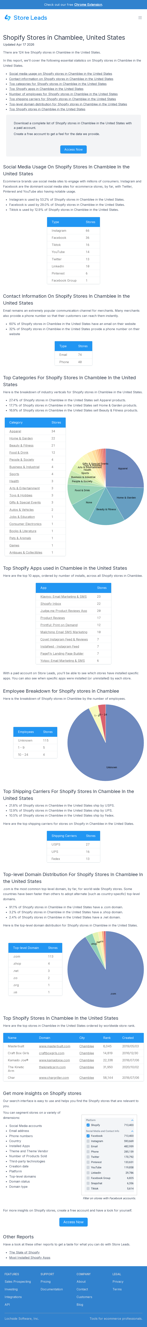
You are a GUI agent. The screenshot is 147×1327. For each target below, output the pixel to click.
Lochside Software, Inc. (22, 1318)
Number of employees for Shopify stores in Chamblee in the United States (63, 94)
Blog (80, 1304)
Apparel (15, 431)
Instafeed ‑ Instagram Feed (59, 646)
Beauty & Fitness (21, 445)
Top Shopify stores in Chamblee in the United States (47, 109)
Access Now (73, 149)
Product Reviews (52, 618)
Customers (84, 1297)
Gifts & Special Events (25, 502)
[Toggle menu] (140, 17)
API (7, 1304)
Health (14, 481)
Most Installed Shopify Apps (29, 1257)
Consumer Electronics (25, 524)
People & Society (21, 460)
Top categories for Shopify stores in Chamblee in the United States (58, 84)
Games (14, 545)
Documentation (52, 1289)
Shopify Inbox (50, 604)
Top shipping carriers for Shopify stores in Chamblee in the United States (62, 99)
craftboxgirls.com (51, 1053)
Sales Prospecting (18, 1281)
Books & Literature (22, 531)
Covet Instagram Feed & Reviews (64, 639)
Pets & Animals (20, 538)
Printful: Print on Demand (59, 625)
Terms (117, 1289)
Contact (82, 1289)
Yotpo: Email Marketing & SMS (62, 661)
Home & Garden (21, 438)
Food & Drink (18, 452)
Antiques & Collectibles (25, 552)
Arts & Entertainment (24, 488)
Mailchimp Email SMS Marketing (63, 632)
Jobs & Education (22, 517)
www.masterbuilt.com (54, 1046)
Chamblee (86, 1046)
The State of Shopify (24, 1252)
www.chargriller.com (54, 1078)
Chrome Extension (88, 5)
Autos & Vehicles (21, 510)
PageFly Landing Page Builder (62, 653)
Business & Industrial (24, 467)
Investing (11, 1289)
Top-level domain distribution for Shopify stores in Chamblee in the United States (68, 104)
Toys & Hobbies (20, 495)
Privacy (118, 1281)
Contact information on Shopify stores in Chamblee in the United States (61, 79)
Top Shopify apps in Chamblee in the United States (46, 89)
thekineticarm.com (52, 1067)
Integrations (13, 1297)
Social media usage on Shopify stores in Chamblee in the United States (60, 74)
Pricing (46, 1281)
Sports (14, 474)
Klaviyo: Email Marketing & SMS (63, 596)
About (81, 1281)
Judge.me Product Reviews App (63, 611)
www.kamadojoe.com (54, 1060)
